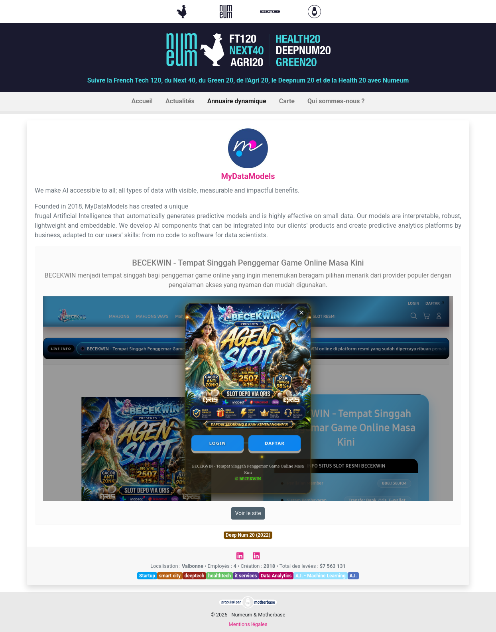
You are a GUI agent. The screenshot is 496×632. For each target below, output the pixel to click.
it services (246, 576)
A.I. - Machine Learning (320, 576)
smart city (170, 576)
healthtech (219, 576)
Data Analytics (276, 576)
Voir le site (248, 513)
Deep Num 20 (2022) (248, 535)
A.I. (353, 576)
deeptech (195, 576)
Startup (147, 576)
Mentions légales (247, 624)
